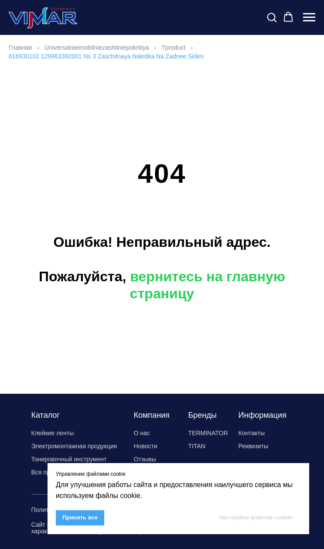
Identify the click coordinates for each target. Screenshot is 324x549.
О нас (142, 433)
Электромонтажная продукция (74, 446)
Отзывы (145, 459)
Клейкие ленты (52, 433)
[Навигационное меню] (309, 17)
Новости (145, 446)
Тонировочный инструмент (69, 459)
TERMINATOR (208, 433)
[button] (271, 17)
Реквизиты (254, 446)
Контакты (252, 433)
